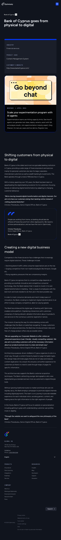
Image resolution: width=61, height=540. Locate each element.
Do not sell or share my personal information (29, 529)
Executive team (8, 496)
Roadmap (7, 475)
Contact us (7, 450)
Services (6, 478)
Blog (33, 470)
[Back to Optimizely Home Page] (7, 4)
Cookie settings (21, 524)
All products (7, 467)
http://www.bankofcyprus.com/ (18, 68)
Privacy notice (21, 515)
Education (34, 478)
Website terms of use (23, 518)
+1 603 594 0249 (13, 452)
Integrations (7, 473)
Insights (34, 467)
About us (6, 488)
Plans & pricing (8, 470)
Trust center (20, 521)
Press (6, 499)
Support (34, 475)
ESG (18, 526)
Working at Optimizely (10, 491)
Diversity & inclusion (10, 494)
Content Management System (18, 59)
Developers (35, 473)
